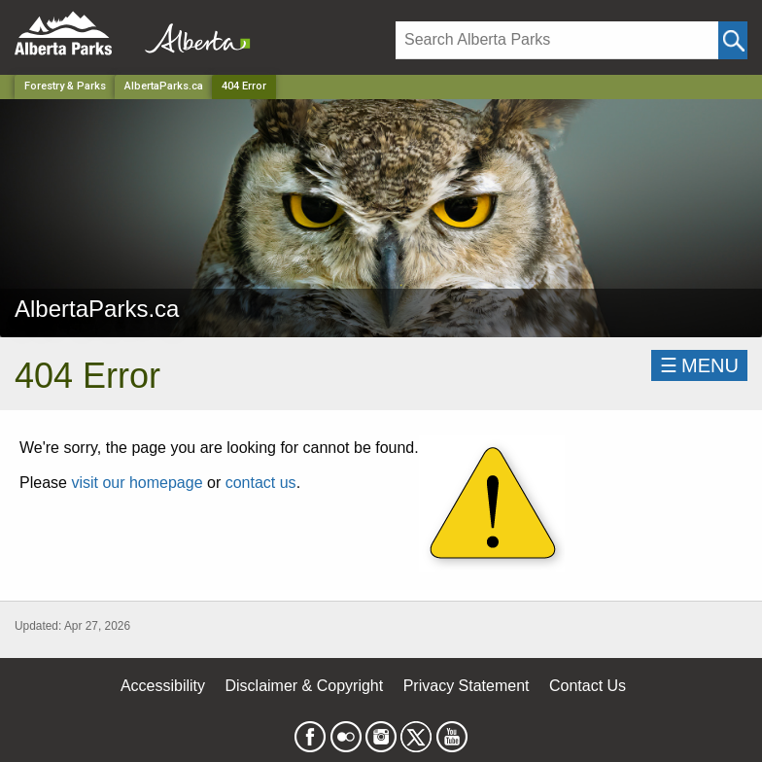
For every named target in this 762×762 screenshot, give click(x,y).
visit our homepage (136, 482)
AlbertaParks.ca (163, 86)
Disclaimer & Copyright (304, 685)
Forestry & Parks (65, 86)
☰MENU (699, 365)
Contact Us (587, 685)
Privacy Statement (466, 685)
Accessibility (163, 685)
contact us (260, 482)
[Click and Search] (732, 40)
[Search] (557, 40)
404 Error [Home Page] (244, 86)
